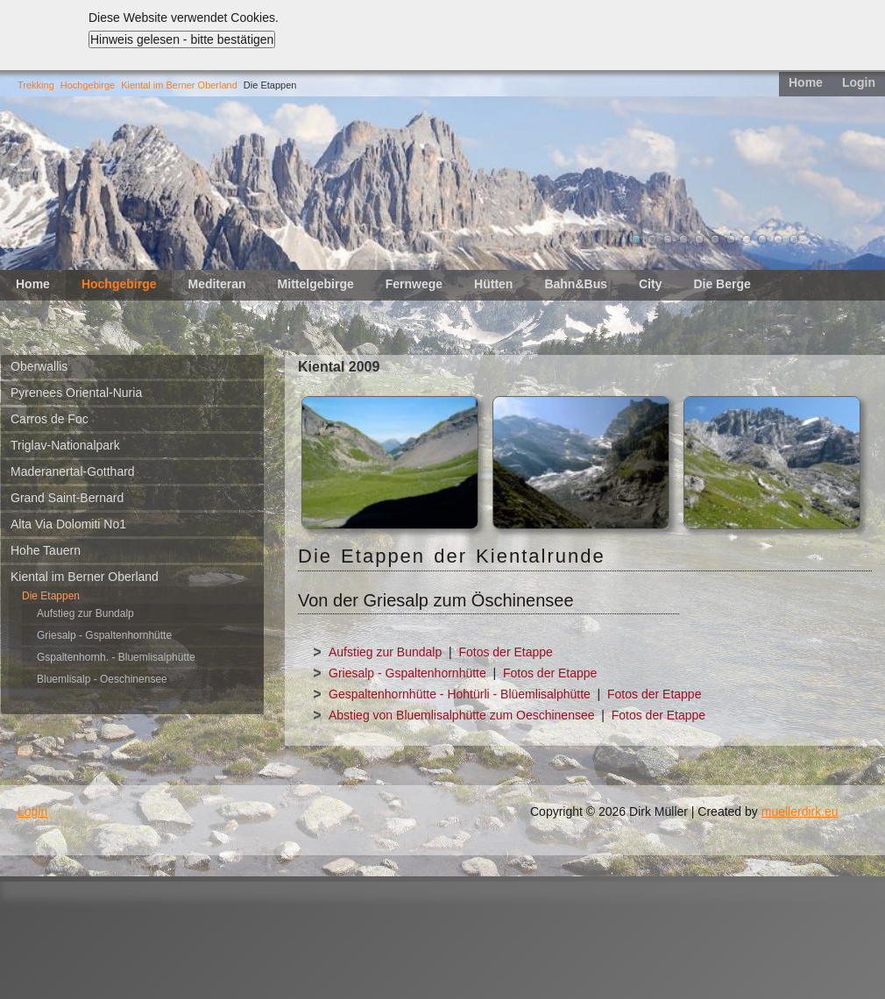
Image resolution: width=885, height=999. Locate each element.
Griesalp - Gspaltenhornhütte (104, 635)
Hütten (493, 284)
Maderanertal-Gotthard (73, 471)
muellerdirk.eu (800, 811)
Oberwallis (39, 366)
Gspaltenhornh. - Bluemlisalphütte (116, 657)
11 (793, 239)
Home (806, 82)
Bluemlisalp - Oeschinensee (102, 679)
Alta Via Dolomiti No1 (68, 524)
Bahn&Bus (575, 284)
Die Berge (721, 284)
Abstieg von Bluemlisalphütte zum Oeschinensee (462, 715)
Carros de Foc (49, 419)
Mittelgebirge (316, 284)
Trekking (36, 85)
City (650, 284)
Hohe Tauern (46, 550)
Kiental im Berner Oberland (179, 85)
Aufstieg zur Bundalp (85, 613)
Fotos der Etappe (505, 652)
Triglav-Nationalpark (65, 445)
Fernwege (414, 284)
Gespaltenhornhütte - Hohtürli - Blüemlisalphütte (460, 694)
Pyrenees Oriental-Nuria (76, 393)
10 (778, 239)
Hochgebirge (87, 85)
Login (858, 82)
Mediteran (216, 284)
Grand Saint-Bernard (67, 498)
